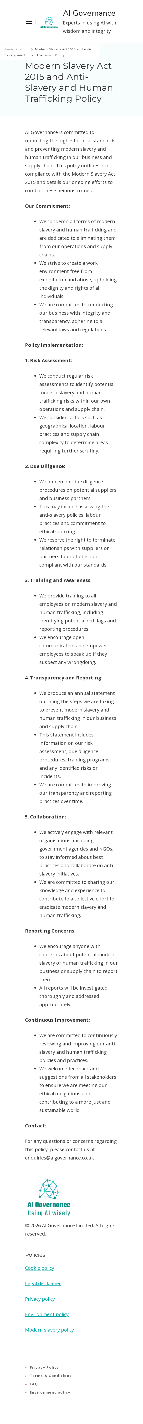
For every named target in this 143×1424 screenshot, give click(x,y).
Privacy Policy (44, 1367)
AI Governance (89, 13)
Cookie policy (39, 1268)
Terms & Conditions (51, 1375)
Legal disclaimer (43, 1283)
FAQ (34, 1383)
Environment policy (47, 1314)
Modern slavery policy (49, 1330)
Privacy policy (40, 1299)
